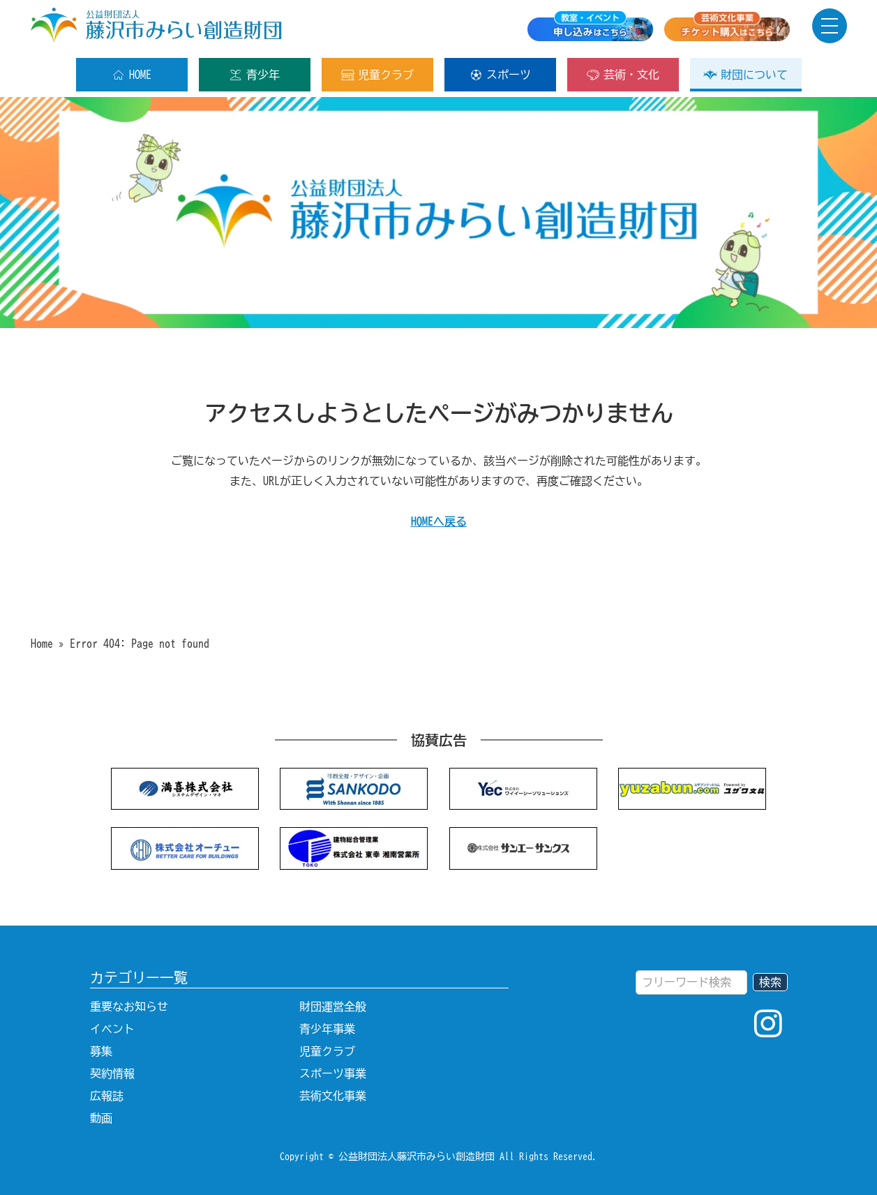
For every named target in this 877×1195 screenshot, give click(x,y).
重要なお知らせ (129, 1006)
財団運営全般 (332, 1006)
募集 (101, 1051)
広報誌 (106, 1095)
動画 (101, 1118)
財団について (745, 75)
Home (42, 643)
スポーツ (500, 75)
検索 (770, 982)
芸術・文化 (622, 75)
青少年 (254, 75)
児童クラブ (377, 75)
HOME (131, 75)
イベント (112, 1028)
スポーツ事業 (332, 1073)
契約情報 (112, 1073)
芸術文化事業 (332, 1095)
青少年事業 (327, 1028)
